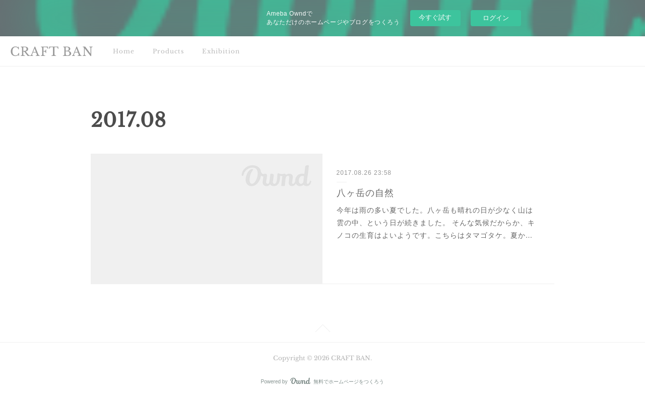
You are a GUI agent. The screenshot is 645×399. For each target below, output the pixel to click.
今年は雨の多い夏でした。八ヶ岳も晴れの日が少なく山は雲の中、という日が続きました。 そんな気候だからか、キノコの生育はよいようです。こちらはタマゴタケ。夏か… (436, 222)
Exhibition (221, 51)
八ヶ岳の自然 (365, 193)
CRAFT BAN (52, 51)
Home (124, 51)
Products (168, 51)
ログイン (496, 18)
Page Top (322, 330)
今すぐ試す (435, 17)
